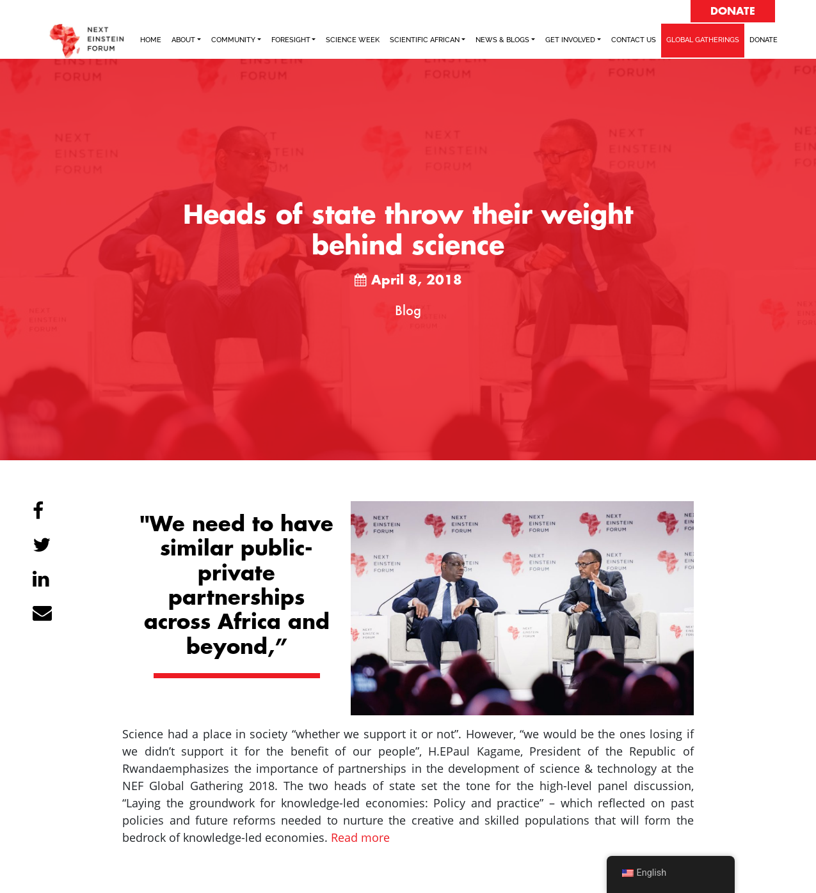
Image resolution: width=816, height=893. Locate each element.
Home (150, 40)
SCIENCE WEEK (353, 40)
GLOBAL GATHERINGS (702, 40)
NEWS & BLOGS (502, 40)
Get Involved (570, 40)
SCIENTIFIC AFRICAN (425, 40)
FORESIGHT (290, 40)
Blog (408, 310)
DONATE (732, 11)
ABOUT (183, 40)
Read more (360, 837)
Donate (763, 40)
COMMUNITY (233, 40)
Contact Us (633, 40)
